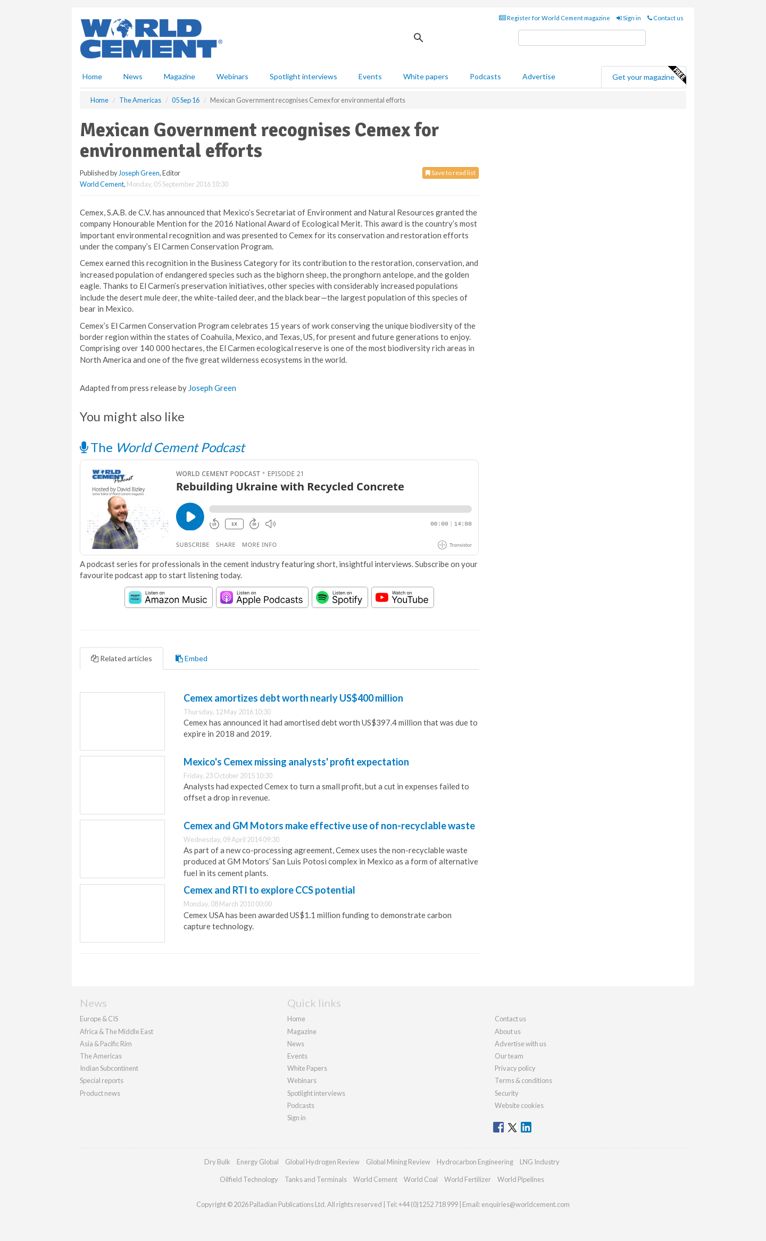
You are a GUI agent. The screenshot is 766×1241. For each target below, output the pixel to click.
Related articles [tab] (121, 658)
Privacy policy (515, 1068)
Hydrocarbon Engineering (475, 1161)
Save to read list (451, 173)
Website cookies (519, 1105)
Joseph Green (139, 173)
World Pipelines (520, 1179)
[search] (582, 38)
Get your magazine (649, 75)
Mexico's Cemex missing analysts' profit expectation (296, 762)
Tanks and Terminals (316, 1179)
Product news (100, 1093)
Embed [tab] (191, 658)
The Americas (101, 1056)
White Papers (307, 1068)
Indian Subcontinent (109, 1068)
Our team (509, 1056)
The (162, 447)
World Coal (421, 1179)
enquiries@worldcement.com (525, 1204)
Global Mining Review (398, 1161)
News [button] (133, 76)
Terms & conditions (523, 1080)
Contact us (665, 17)
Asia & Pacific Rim (106, 1043)
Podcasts (485, 76)
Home (92, 76)
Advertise (538, 76)
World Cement (102, 184)
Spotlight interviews (303, 76)
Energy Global (258, 1161)
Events (370, 76)
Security (507, 1093)
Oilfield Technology (249, 1179)
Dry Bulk (217, 1161)
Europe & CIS (99, 1018)
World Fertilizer (467, 1179)
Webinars (232, 76)
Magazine (179, 76)
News (295, 1043)
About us (508, 1031)
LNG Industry (540, 1161)
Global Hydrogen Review (322, 1161)
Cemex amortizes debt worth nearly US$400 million (293, 698)
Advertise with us (520, 1043)
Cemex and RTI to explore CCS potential (269, 890)
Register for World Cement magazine (554, 17)
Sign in (629, 17)
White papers (425, 76)
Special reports (101, 1080)
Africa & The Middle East (116, 1031)
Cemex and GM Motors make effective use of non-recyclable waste (329, 825)
